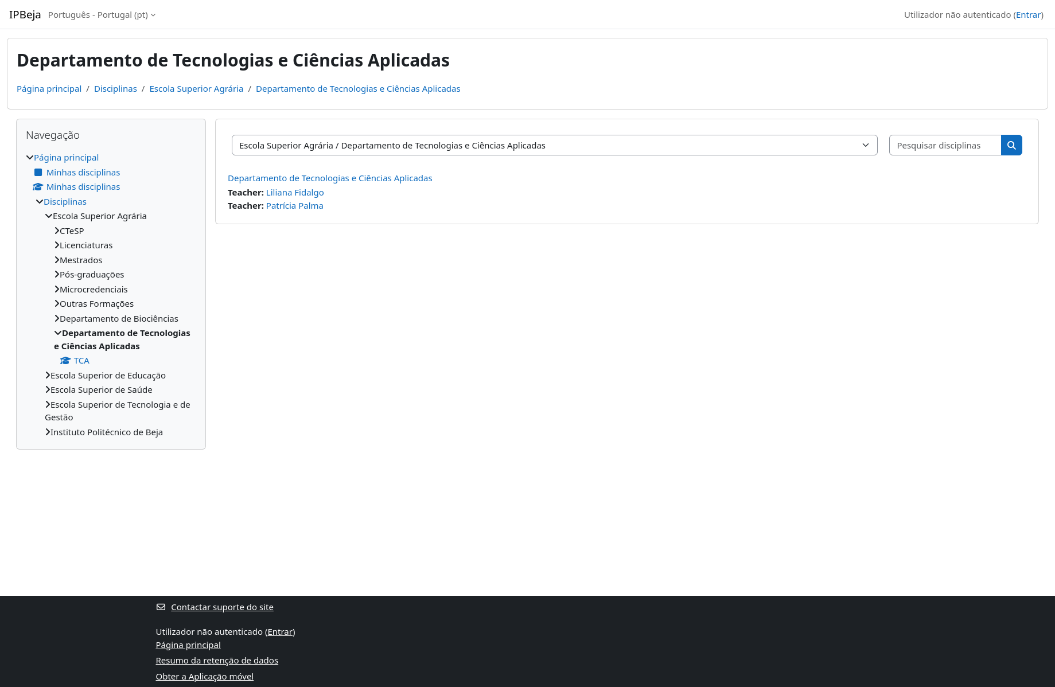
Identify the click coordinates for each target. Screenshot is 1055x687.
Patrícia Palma (295, 205)
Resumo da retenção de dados (217, 660)
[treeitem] (111, 294)
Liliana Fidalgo (295, 192)
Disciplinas (115, 88)
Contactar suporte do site (215, 606)
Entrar (1028, 14)
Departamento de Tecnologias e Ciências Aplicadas (358, 88)
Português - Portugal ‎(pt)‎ (98, 14)
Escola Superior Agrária (196, 88)
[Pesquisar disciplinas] (945, 145)
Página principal (49, 88)
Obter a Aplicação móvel (205, 676)
